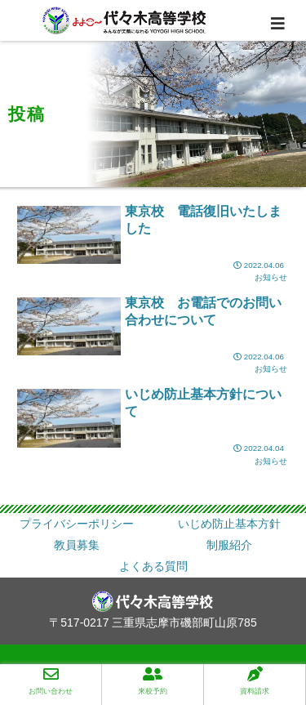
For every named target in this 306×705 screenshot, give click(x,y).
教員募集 (77, 544)
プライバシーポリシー (77, 523)
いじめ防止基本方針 (229, 523)
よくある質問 (153, 566)
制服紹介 (229, 544)
